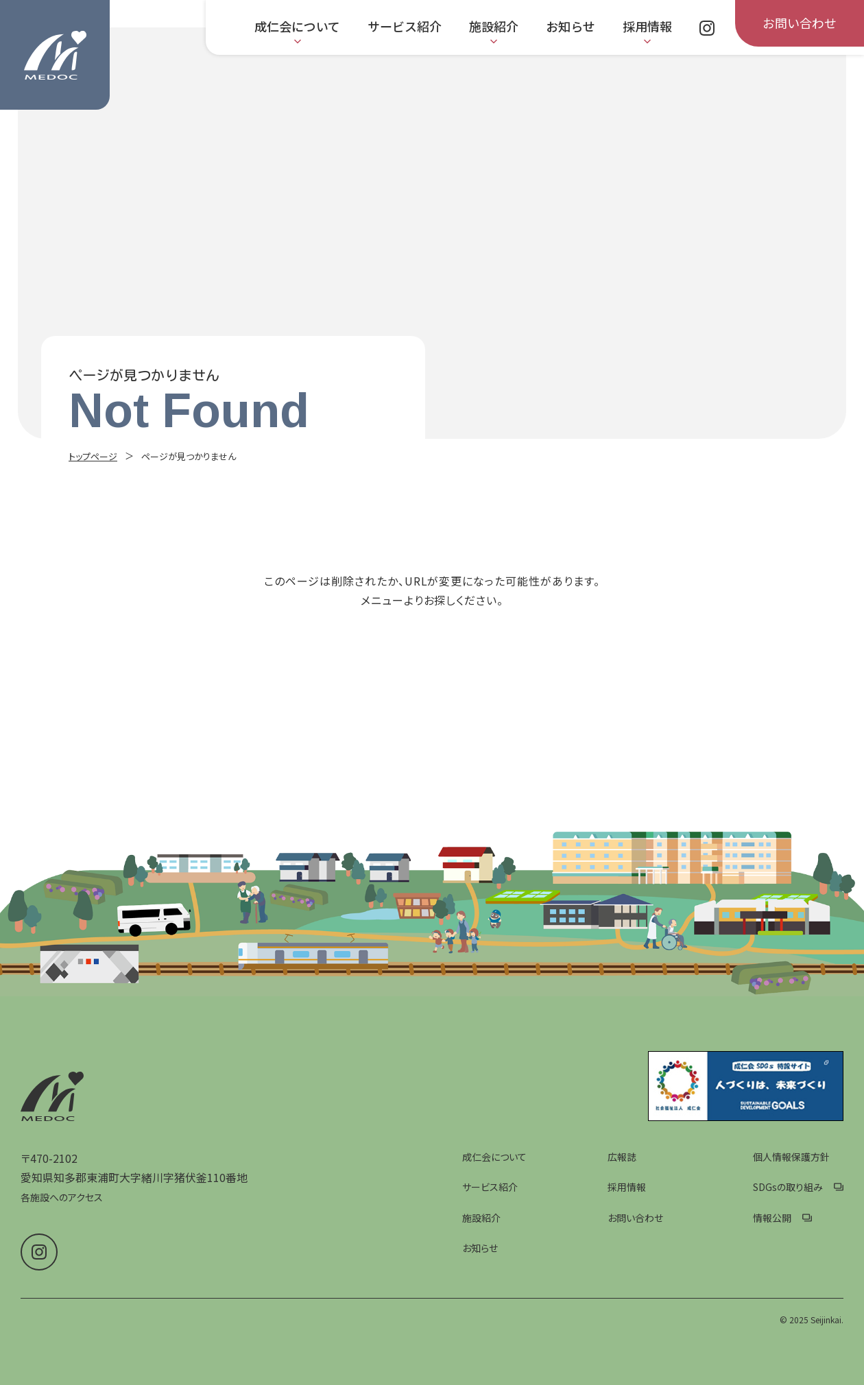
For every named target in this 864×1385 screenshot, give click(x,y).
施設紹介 (481, 1218)
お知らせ (480, 1248)
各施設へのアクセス (62, 1197)
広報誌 (622, 1157)
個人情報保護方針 (791, 1157)
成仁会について (494, 1157)
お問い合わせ (635, 1218)
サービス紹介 (490, 1187)
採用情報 (627, 1187)
